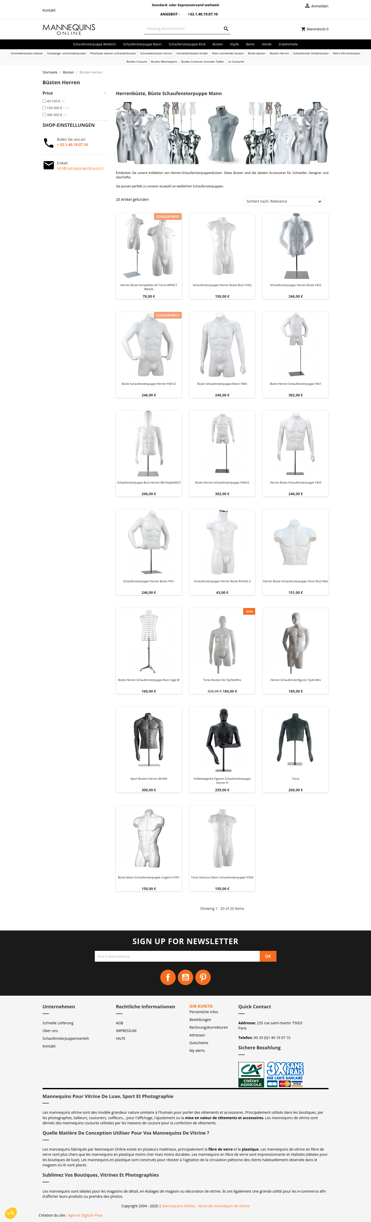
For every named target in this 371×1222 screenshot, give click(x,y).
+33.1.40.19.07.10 (199, 14)
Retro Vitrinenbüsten (346, 53)
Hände (267, 44)
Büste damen (257, 53)
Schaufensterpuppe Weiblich (94, 44)
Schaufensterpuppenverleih (66, 1038)
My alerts (197, 1050)
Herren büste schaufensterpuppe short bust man (295, 581)
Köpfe (234, 44)
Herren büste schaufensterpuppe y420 (295, 482)
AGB (119, 1022)
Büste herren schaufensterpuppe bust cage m (148, 680)
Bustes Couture (137, 61)
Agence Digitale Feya (85, 1215)
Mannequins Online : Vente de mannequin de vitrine (206, 1205)
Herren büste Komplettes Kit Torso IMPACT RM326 (148, 287)
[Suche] (187, 28)
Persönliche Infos (203, 1011)
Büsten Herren (279, 53)
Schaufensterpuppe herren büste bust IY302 (222, 285)
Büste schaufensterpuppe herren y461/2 (149, 384)
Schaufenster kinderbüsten (311, 53)
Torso (295, 778)
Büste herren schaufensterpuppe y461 (295, 384)
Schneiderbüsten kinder (192, 53)
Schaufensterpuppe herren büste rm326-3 (222, 581)
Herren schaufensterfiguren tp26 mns (295, 680)
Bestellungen (200, 1019)
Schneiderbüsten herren (156, 53)
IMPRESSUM (126, 1030)
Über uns (50, 1030)
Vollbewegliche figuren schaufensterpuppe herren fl (222, 781)
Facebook (168, 977)
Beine (250, 44)
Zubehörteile (288, 44)
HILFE (120, 1038)
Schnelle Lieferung (58, 1022)
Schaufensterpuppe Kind (187, 44)
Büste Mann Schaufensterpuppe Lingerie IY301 (149, 877)
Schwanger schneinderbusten (66, 53)
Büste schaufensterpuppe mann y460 (222, 384)
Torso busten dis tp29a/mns (222, 680)
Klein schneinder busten (228, 53)
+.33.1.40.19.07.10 (72, 144)
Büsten (218, 44)
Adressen (197, 1035)
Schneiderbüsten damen (27, 53)
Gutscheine (198, 1042)
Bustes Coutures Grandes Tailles (202, 61)
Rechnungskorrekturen (208, 1027)
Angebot (166, 14)
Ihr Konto (201, 1006)
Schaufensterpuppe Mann (142, 44)
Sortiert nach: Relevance (267, 201)
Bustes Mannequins (164, 61)
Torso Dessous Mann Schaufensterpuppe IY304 (222, 877)
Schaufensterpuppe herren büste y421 (148, 581)
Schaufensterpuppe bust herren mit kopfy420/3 (148, 482)
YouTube (185, 977)
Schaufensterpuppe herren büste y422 (295, 285)
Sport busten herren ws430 (148, 778)
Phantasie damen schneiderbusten (113, 53)
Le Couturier (236, 61)
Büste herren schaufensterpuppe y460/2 (222, 482)
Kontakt (49, 10)
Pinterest (203, 977)
